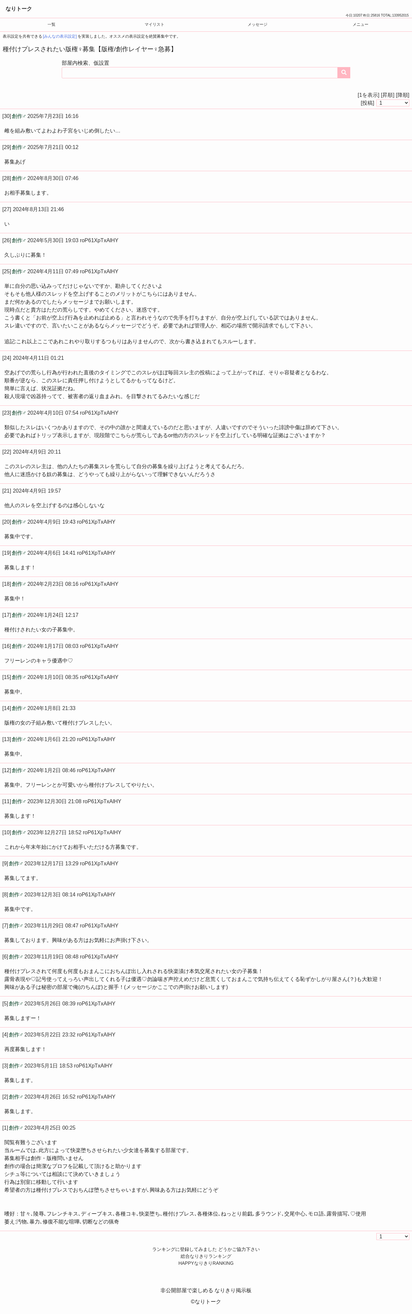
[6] (5, 956)
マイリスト (154, 24)
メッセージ (257, 24)
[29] (6, 147)
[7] (5, 925)
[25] (6, 271)
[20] (6, 522)
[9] (5, 863)
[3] (5, 1066)
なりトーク (19, 9)
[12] (6, 770)
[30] (6, 116)
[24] (6, 358)
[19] (6, 553)
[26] (6, 240)
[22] (6, 452)
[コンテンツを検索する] (344, 72)
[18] (6, 584)
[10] (6, 832)
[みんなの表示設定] (60, 36)
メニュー (360, 24)
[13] (6, 739)
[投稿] (367, 103)
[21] (6, 491)
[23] (6, 413)
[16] (6, 646)
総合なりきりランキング (206, 1256)
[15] (6, 677)
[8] (5, 894)
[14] (6, 708)
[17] (6, 615)
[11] (6, 801)
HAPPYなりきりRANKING (205, 1263)
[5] (5, 1003)
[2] (5, 1097)
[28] (6, 178)
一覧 (51, 24)
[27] (6, 209)
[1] (5, 1128)
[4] (5, 1034)
